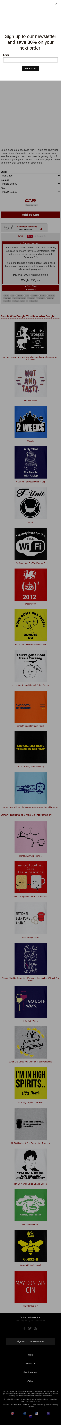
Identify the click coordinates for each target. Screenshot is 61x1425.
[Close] (56, 3)
